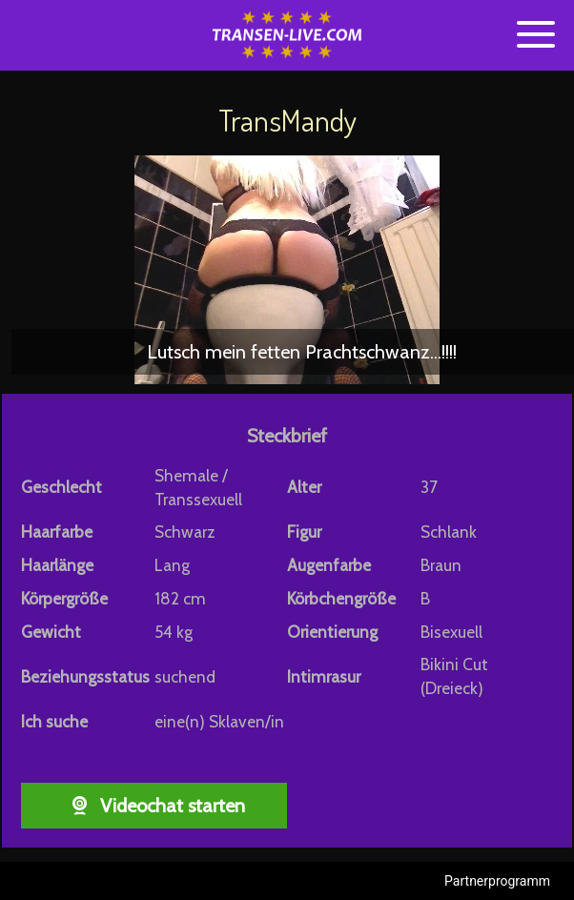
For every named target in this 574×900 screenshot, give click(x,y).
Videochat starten (154, 805)
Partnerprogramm (497, 881)
